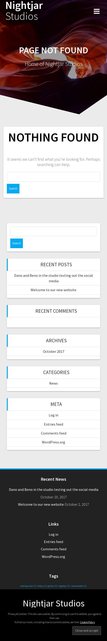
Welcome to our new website (53, 290)
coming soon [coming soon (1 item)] (28, 585)
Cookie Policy (87, 622)
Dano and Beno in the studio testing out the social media (53, 489)
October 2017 (53, 351)
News (53, 383)
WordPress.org (53, 442)
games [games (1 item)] (53, 585)
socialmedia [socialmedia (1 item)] (79, 585)
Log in (53, 415)
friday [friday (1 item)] (42, 585)
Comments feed (53, 433)
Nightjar (24, 11)
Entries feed (53, 424)
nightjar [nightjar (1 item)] (64, 585)
